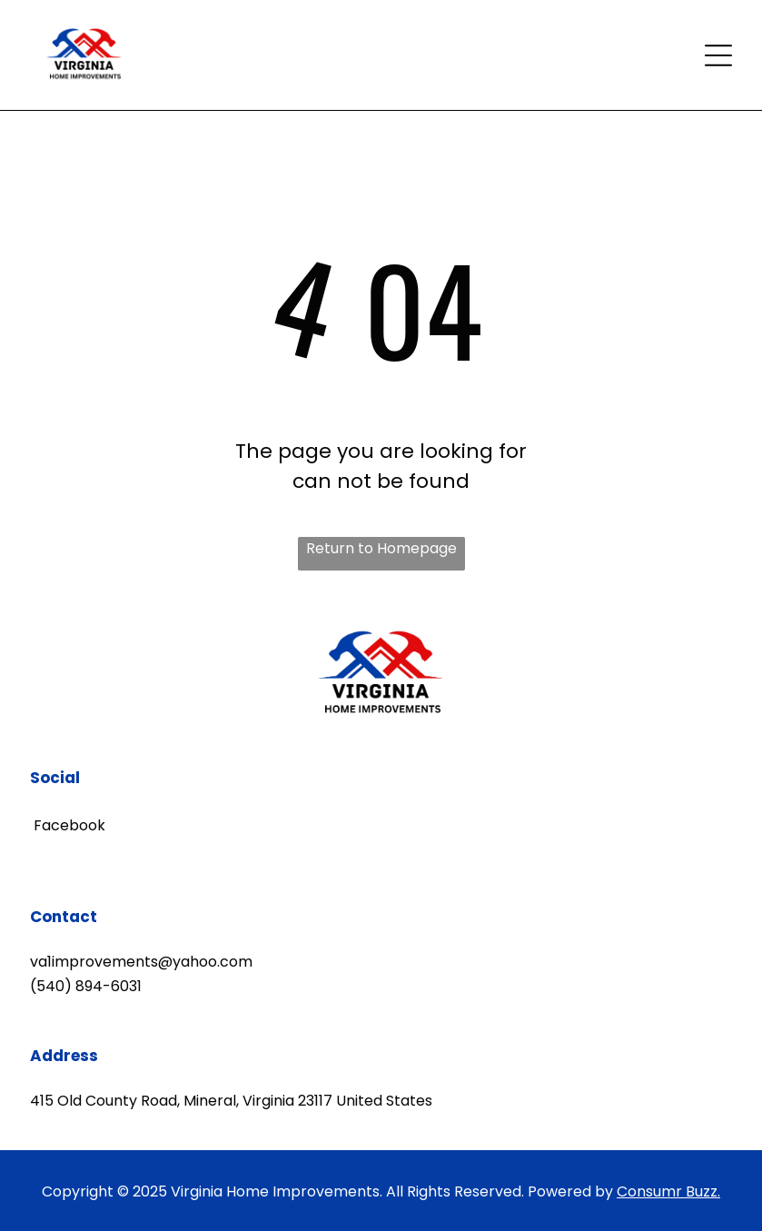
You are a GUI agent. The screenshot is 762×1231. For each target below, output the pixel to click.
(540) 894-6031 (86, 986)
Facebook (67, 825)
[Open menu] (718, 55)
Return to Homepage (381, 548)
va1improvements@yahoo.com (141, 961)
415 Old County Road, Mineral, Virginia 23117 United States (231, 1100)
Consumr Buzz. (668, 1191)
